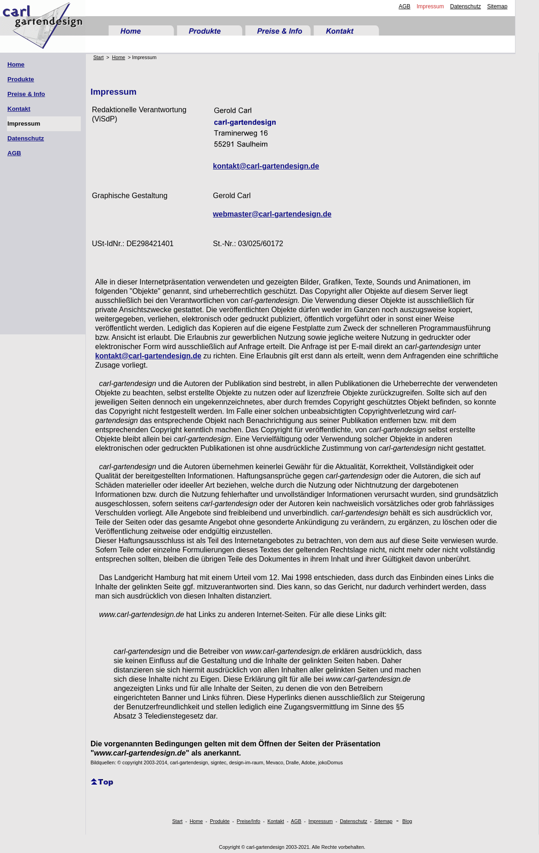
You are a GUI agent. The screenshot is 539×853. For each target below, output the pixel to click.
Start (98, 57)
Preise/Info (248, 821)
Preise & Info (26, 94)
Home (15, 64)
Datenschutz (465, 6)
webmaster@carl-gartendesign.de (272, 214)
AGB (404, 6)
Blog (407, 821)
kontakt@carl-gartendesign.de (266, 166)
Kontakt (18, 108)
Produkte (20, 79)
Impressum (430, 6)
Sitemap (497, 6)
